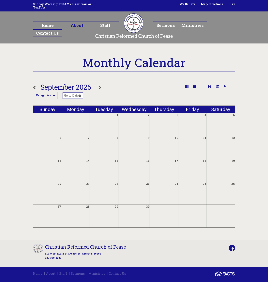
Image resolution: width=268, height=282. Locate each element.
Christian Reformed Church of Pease (85, 247)
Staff (63, 273)
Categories (46, 95)
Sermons (78, 273)
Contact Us (117, 273)
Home (37, 273)
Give (232, 4)
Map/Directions (212, 4)
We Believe (187, 4)
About (50, 273)
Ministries (96, 273)
